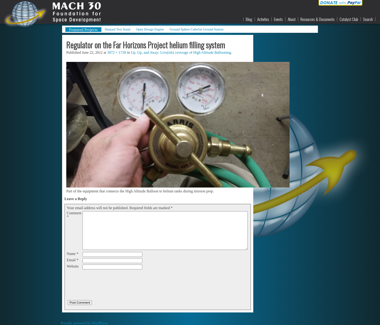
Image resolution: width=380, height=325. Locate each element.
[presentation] (102, 280)
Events (278, 19)
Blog (249, 19)
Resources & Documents (317, 19)
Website (73, 266)
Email (72, 260)
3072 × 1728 (116, 52)
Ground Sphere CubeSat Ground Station (196, 29)
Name (72, 254)
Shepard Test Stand (117, 29)
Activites (263, 19)
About (292, 19)
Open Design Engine (150, 29)
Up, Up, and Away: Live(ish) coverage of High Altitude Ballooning (181, 52)
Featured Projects (83, 29)
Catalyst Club (349, 19)
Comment (74, 215)
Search (368, 19)
